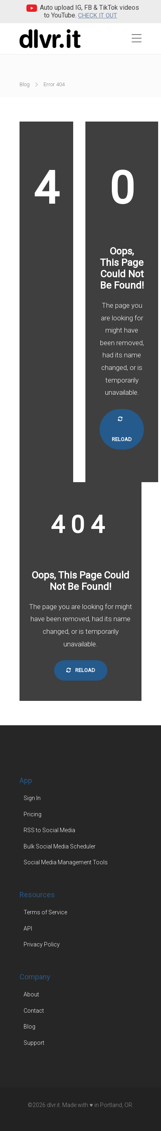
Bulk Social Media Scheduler (60, 846)
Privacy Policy (42, 944)
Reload (122, 429)
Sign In (32, 798)
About (31, 994)
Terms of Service (45, 912)
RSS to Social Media (49, 830)
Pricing (32, 814)
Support (34, 1043)
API (28, 928)
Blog (25, 84)
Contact (34, 1010)
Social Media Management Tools (66, 862)
